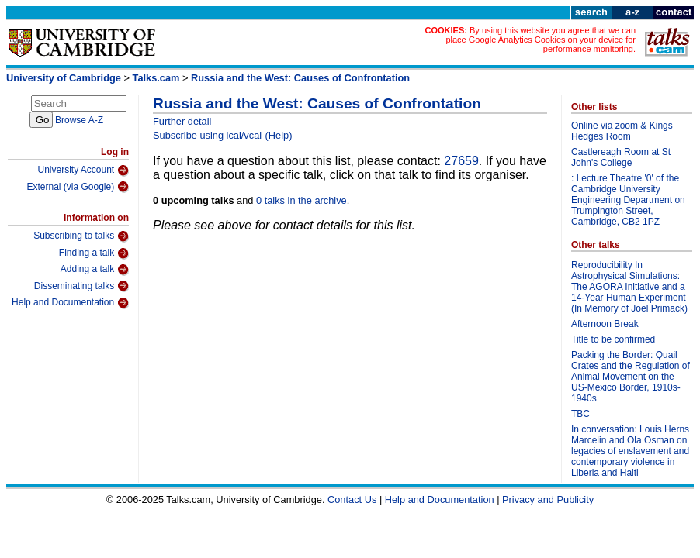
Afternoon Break (605, 324)
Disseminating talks (81, 286)
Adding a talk (95, 270)
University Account (83, 170)
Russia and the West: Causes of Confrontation (300, 78)
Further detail (182, 121)
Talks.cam (156, 78)
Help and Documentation (70, 303)
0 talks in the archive (301, 200)
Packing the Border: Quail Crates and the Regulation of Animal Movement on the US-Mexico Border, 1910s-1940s (630, 377)
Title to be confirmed (613, 339)
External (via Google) (77, 187)
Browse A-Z (79, 120)
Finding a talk (94, 253)
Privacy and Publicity (548, 499)
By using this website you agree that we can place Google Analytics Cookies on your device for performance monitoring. (540, 39)
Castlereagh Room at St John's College (621, 157)
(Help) (279, 135)
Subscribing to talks (81, 236)
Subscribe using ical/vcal (207, 135)
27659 (461, 160)
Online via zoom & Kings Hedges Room (622, 131)
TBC (580, 413)
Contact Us (351, 499)
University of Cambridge (63, 78)
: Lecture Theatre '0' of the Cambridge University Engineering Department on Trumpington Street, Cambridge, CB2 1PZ (628, 200)
